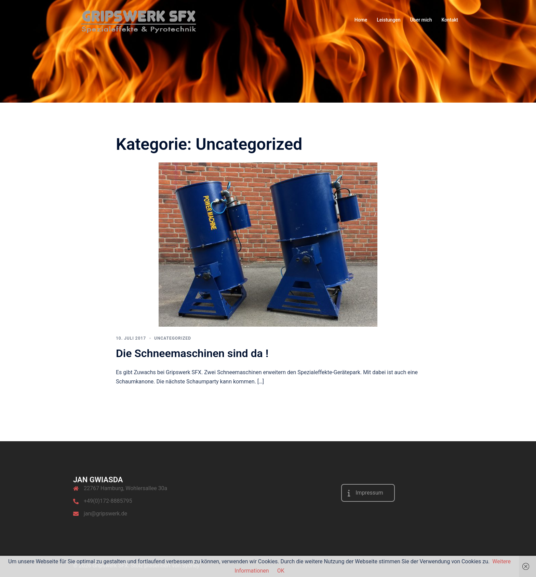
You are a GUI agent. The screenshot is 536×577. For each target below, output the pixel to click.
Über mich (421, 20)
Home (360, 20)
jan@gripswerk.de (105, 513)
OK (280, 570)
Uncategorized (172, 338)
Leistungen (388, 20)
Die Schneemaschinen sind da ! (192, 353)
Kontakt (449, 20)
